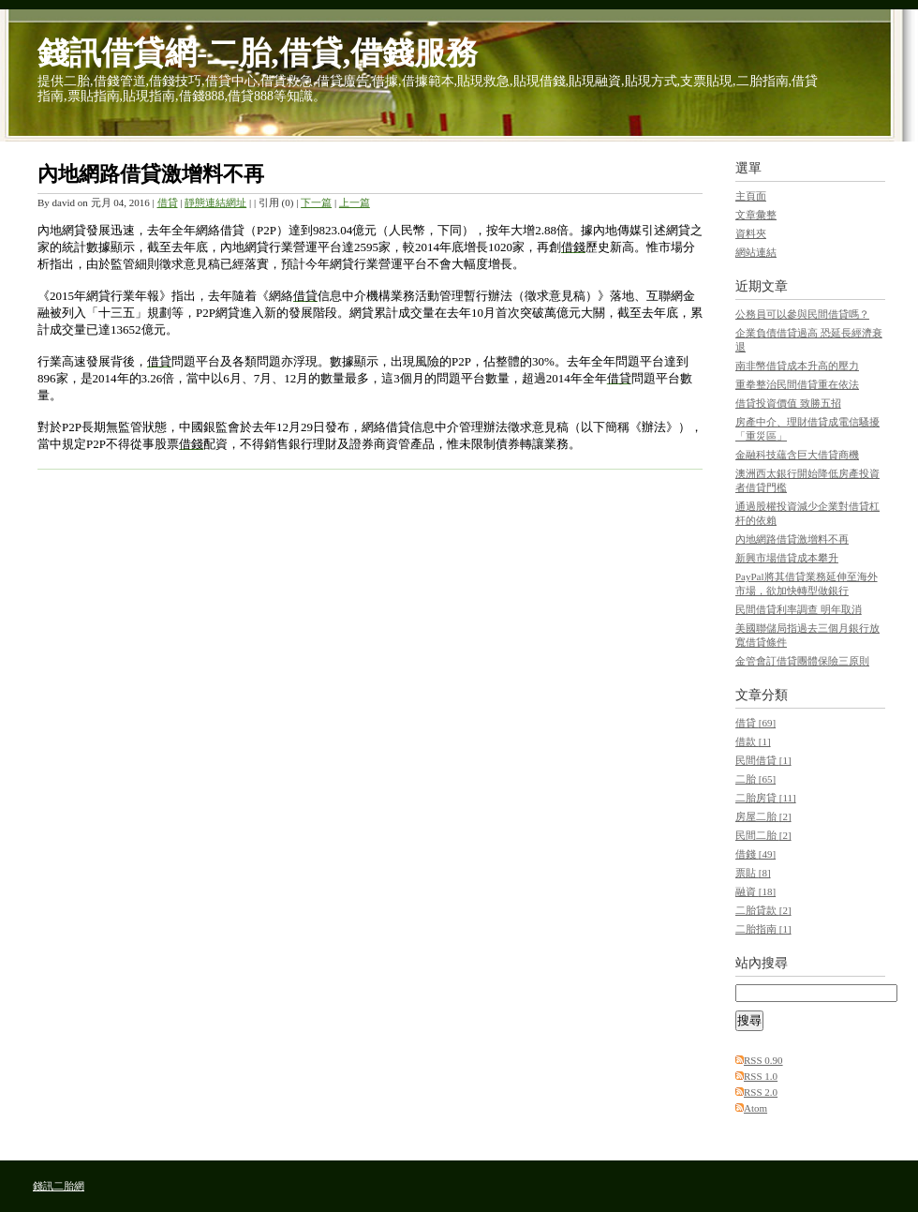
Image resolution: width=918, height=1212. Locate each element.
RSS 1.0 (760, 1076)
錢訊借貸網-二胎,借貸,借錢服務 (257, 53)
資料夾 (750, 233)
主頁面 (750, 196)
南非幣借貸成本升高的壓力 (797, 365)
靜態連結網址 (215, 202)
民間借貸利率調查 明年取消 (798, 609)
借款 (753, 741)
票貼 (753, 872)
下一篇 (316, 202)
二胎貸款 (763, 910)
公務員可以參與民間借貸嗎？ (802, 314)
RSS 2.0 (760, 1092)
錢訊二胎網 (58, 1185)
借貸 (167, 202)
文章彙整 (756, 214)
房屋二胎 (763, 816)
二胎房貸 (765, 797)
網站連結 (756, 252)
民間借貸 (763, 760)
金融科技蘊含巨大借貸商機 (797, 454)
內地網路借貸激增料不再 (150, 174)
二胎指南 (763, 929)
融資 (755, 891)
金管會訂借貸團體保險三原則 (802, 660)
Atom (755, 1108)
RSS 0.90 (763, 1060)
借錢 (755, 854)
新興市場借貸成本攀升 (786, 557)
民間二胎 (763, 835)
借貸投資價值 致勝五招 (788, 403)
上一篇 (354, 202)
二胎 (755, 779)
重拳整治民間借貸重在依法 (797, 384)
